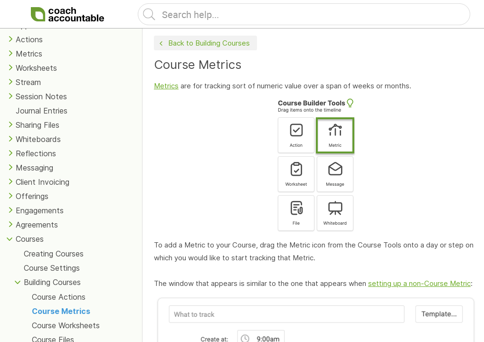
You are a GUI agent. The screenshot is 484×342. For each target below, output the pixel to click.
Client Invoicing (42, 182)
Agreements (37, 224)
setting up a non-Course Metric (419, 283)
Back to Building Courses (203, 43)
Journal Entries (41, 110)
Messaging (34, 167)
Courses (30, 239)
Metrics (29, 53)
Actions (29, 39)
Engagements (40, 210)
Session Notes (41, 96)
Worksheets (36, 68)
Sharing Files (37, 125)
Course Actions (58, 297)
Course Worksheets (66, 325)
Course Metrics (61, 311)
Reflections (36, 153)
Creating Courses (54, 253)
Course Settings (52, 268)
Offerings (32, 196)
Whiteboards (38, 139)
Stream (28, 82)
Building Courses (52, 282)
